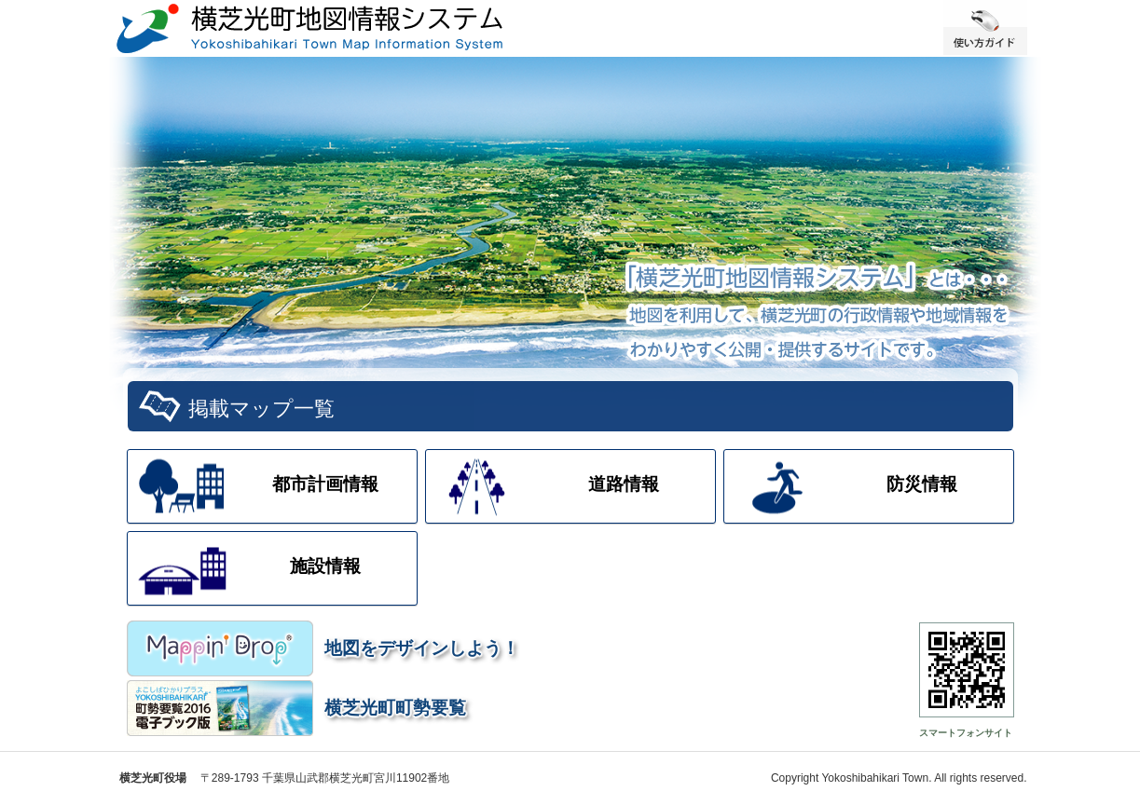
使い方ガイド (985, 28)
